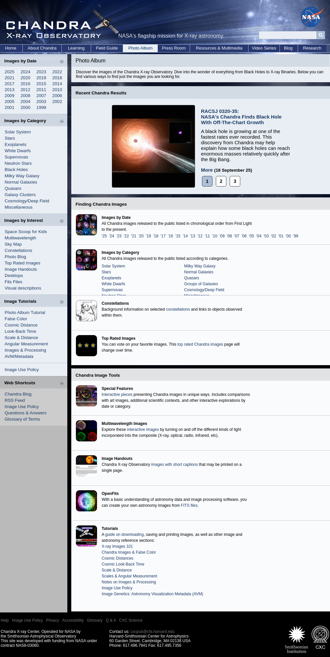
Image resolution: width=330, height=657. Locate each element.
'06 (244, 236)
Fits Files (13, 281)
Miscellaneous (18, 207)
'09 (222, 236)
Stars (10, 138)
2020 (25, 77)
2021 (10, 77)
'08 (229, 236)
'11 (207, 236)
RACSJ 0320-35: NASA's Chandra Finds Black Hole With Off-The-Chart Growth (241, 116)
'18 (155, 236)
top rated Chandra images (200, 344)
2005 (10, 101)
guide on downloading (124, 534)
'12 (200, 236)
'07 (237, 236)
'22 (126, 236)
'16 (170, 236)
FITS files (189, 505)
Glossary (94, 620)
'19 (148, 236)
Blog (288, 48)
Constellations (18, 250)
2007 (41, 95)
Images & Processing (25, 350)
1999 (41, 107)
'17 (163, 236)
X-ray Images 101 (117, 546)
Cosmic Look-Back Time (123, 564)
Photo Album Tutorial (25, 312)
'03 (266, 236)
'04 (259, 236)
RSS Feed (15, 400)
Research (312, 48)
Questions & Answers (26, 412)
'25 (104, 236)
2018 (57, 77)
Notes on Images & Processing (129, 582)
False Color (16, 318)
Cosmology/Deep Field (27, 200)
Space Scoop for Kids (26, 231)
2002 (57, 101)
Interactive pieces (117, 394)
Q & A (111, 620)
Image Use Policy (22, 369)
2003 (41, 101)
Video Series (264, 48)
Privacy (52, 620)
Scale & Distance (21, 337)
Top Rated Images (22, 262)
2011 (41, 89)
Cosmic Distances (117, 558)
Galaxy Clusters (20, 194)
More (207, 170)
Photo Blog (15, 256)
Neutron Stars (18, 163)
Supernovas (16, 157)
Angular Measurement (26, 343)
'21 (133, 236)
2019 (41, 77)
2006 (57, 95)
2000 (25, 107)
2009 (10, 95)
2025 (10, 71)
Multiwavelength (20, 237)
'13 (192, 236)
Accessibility (72, 620)
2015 (41, 83)
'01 (281, 236)
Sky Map (13, 244)
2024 (25, 71)
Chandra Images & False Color (129, 552)
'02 (273, 236)
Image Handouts (21, 269)
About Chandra (42, 48)
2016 (25, 83)
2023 (41, 71)
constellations (178, 309)
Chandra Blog (18, 394)
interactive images (143, 429)
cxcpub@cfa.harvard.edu (152, 631)
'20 (141, 236)
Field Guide (107, 48)
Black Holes (16, 169)
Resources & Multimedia (219, 48)
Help (5, 620)
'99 (295, 236)
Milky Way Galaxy (22, 175)
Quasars (13, 188)
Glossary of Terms (22, 419)
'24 (111, 236)
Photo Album (140, 48)
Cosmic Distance (21, 325)
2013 (10, 89)
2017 (10, 83)
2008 (25, 95)
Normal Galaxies (21, 182)
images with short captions (174, 464)
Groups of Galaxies (201, 284)
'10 (214, 236)
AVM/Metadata (19, 356)
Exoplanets (15, 144)
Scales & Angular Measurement (129, 576)
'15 (178, 236)
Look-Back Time (20, 331)
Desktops (14, 275)
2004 (25, 101)
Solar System (18, 131)
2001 (10, 107)
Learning (76, 48)
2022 (57, 71)
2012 (25, 89)
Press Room (174, 48)
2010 (57, 89)
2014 (57, 83)
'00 (288, 236)
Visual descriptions (23, 288)
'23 (119, 236)
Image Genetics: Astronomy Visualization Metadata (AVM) (152, 594)
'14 (185, 236)
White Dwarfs (18, 150)
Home (10, 48)
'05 (251, 236)
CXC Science (131, 620)
